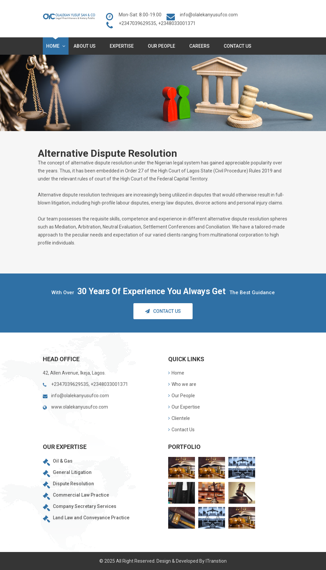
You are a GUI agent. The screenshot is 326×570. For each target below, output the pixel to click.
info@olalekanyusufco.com (209, 14)
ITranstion (216, 561)
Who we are (182, 384)
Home (55, 46)
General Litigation (72, 472)
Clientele (179, 418)
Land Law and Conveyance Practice (91, 517)
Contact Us (237, 46)
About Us (86, 46)
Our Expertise (184, 407)
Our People (163, 46)
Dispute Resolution (73, 483)
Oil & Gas (63, 461)
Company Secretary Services (84, 506)
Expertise (123, 46)
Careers (200, 46)
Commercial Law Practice (81, 495)
